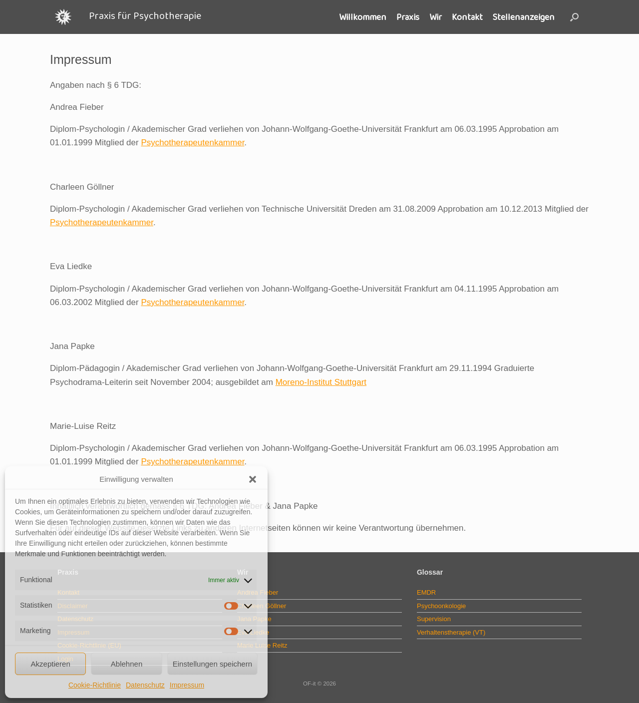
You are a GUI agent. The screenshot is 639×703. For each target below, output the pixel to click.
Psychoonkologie (441, 606)
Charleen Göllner (261, 606)
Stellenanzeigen (524, 16)
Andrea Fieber (257, 592)
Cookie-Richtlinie (94, 685)
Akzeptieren (50, 664)
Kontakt (467, 16)
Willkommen (362, 16)
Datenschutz (145, 685)
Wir (435, 16)
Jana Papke (254, 619)
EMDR (426, 592)
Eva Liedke (253, 632)
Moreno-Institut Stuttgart (321, 382)
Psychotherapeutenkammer (192, 142)
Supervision (434, 619)
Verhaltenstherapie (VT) (451, 632)
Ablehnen (126, 664)
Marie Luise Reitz (262, 645)
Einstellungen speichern (212, 664)
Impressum (187, 685)
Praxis (407, 16)
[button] (253, 479)
